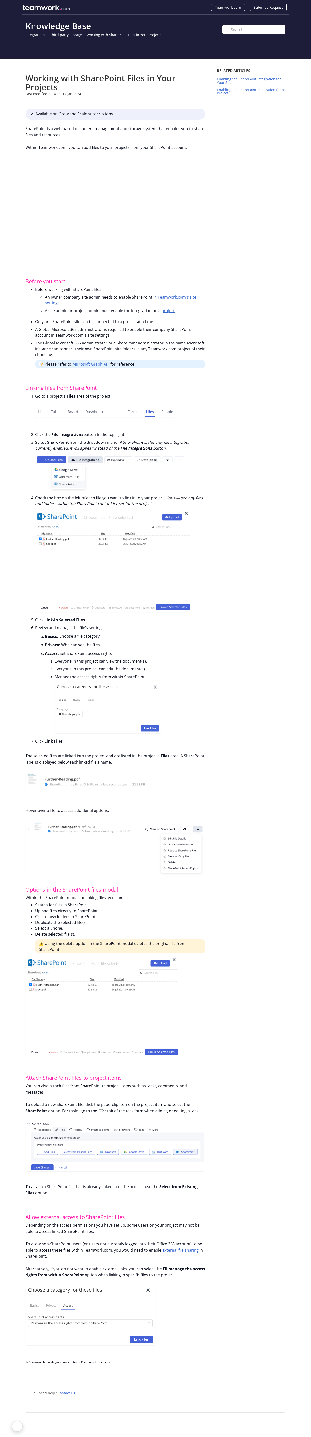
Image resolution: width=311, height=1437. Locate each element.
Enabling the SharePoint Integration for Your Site (249, 81)
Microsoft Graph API (90, 364)
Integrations (35, 35)
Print (188, 66)
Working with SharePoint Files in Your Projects (124, 35)
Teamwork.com (228, 7)
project (168, 310)
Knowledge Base (58, 26)
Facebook (201, 1377)
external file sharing (180, 1250)
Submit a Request (268, 7)
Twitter (191, 1377)
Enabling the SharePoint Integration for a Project (250, 91)
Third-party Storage (66, 35)
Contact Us (66, 1393)
